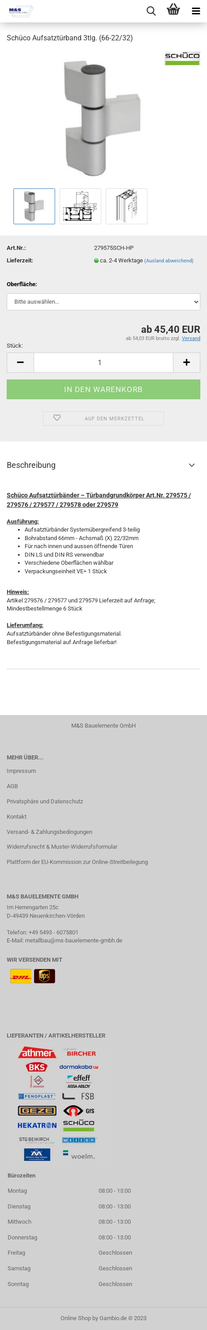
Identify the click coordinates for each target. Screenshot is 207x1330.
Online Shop (75, 1318)
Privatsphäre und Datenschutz (45, 801)
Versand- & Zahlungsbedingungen (49, 832)
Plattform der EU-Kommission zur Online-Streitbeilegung (77, 862)
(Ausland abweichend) (169, 261)
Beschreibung (31, 465)
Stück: (15, 345)
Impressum (21, 770)
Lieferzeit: (20, 260)
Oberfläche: (22, 284)
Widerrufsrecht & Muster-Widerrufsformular (62, 846)
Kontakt (16, 816)
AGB (12, 786)
